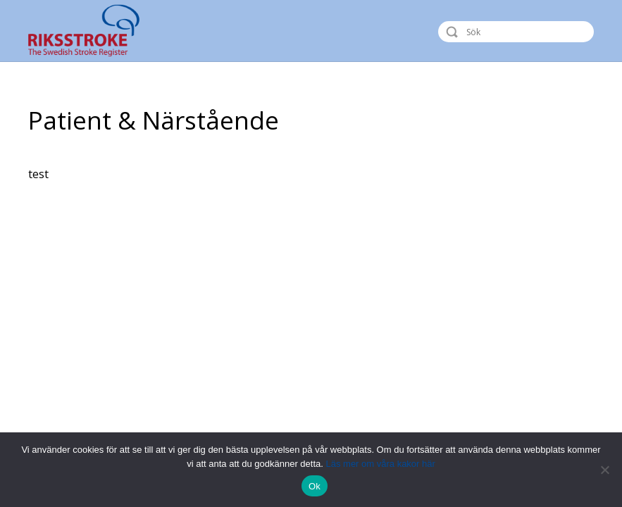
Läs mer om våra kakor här (380, 463)
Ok (315, 486)
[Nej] (604, 470)
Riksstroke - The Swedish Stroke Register (96, 30)
